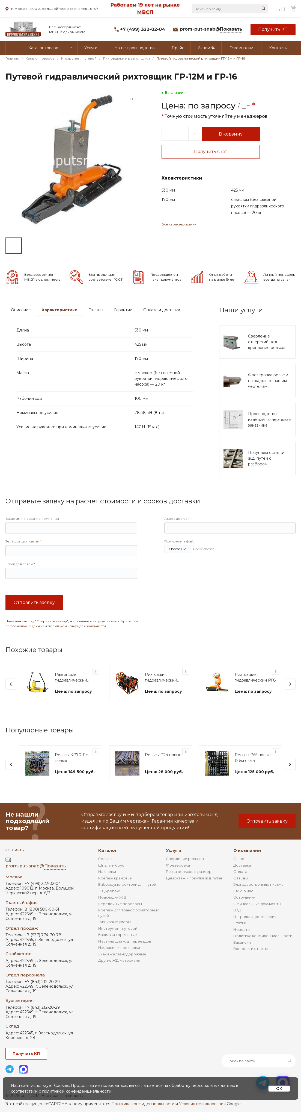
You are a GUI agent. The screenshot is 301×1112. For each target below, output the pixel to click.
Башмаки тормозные (117, 934)
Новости (241, 929)
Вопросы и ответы (250, 948)
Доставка (242, 865)
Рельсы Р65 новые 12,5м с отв (253, 757)
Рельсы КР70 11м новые (71, 757)
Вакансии (242, 942)
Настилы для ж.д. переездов (124, 941)
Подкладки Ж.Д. (112, 897)
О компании (247, 850)
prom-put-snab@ (211, 29)
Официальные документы (257, 904)
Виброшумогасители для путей (127, 884)
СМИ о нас (243, 891)
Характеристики (60, 309)
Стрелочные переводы (120, 904)
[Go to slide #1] (13, 245)
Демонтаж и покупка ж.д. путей (194, 878)
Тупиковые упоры (114, 922)
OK (279, 1088)
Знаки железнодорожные (122, 954)
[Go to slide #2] (32, 245)
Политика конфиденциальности (262, 936)
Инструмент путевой (117, 928)
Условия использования (202, 1103)
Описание (21, 309)
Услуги (173, 850)
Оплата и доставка (161, 309)
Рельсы (105, 858)
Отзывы (95, 309)
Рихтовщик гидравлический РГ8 (255, 677)
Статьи (239, 923)
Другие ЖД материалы (119, 960)
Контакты (15, 850)
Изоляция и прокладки (119, 947)
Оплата (240, 871)
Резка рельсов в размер (188, 871)
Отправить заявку (34, 602)
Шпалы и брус (111, 865)
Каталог (107, 850)
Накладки (107, 871)
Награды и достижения (254, 916)
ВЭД (237, 910)
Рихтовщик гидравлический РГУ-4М (161, 677)
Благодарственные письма (258, 884)
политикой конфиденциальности (77, 626)
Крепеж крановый (115, 878)
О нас (238, 858)
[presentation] (10, 684)
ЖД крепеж (109, 891)
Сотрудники (244, 897)
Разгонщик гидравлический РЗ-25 (71, 677)
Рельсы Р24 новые (163, 754)
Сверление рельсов (185, 858)
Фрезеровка (178, 865)
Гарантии (123, 309)
